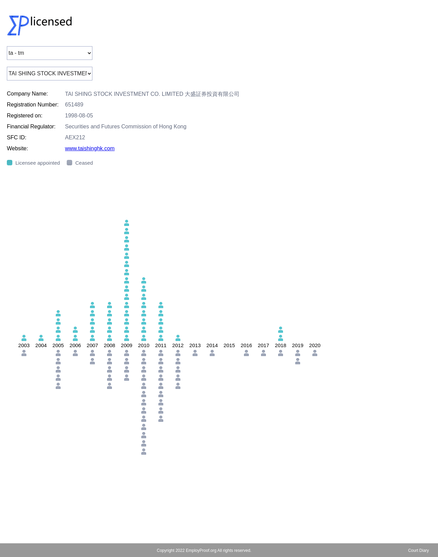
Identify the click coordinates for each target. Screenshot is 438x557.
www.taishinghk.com (90, 148)
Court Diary (418, 550)
